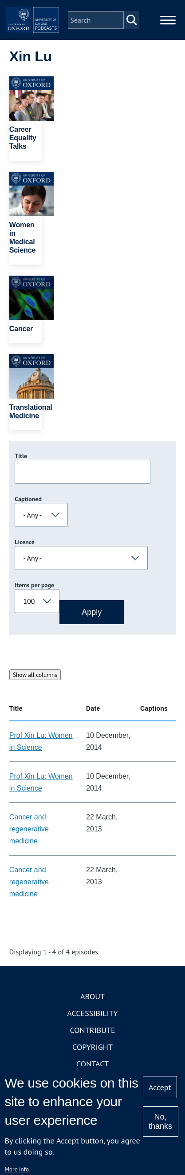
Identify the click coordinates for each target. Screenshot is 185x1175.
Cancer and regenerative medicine (29, 829)
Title (21, 456)
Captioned (28, 499)
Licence (24, 542)
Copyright (92, 1047)
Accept (160, 1087)
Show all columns (35, 675)
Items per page (34, 585)
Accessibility (92, 1013)
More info (16, 1169)
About (92, 996)
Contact (92, 1064)
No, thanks (160, 1121)
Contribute (92, 1030)
